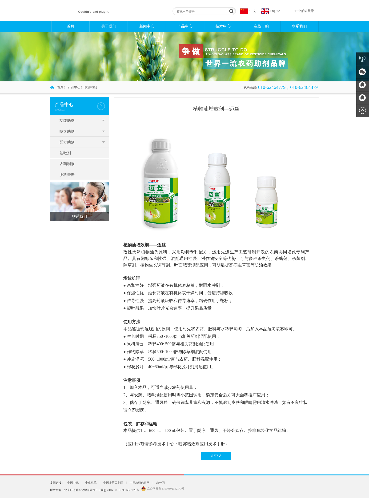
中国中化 (73, 482)
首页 (70, 26)
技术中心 (223, 26)
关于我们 (108, 26)
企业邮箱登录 (304, 11)
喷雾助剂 (91, 87)
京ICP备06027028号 (127, 490)
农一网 (160, 482)
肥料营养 (67, 175)
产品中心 (185, 26)
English (275, 11)
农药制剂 (67, 164)
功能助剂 (67, 121)
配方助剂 (67, 142)
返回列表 (216, 456)
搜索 (231, 11)
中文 (252, 11)
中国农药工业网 (113, 482)
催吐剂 (65, 153)
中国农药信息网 (139, 482)
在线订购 (261, 26)
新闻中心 (146, 26)
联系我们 (299, 26)
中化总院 (90, 482)
